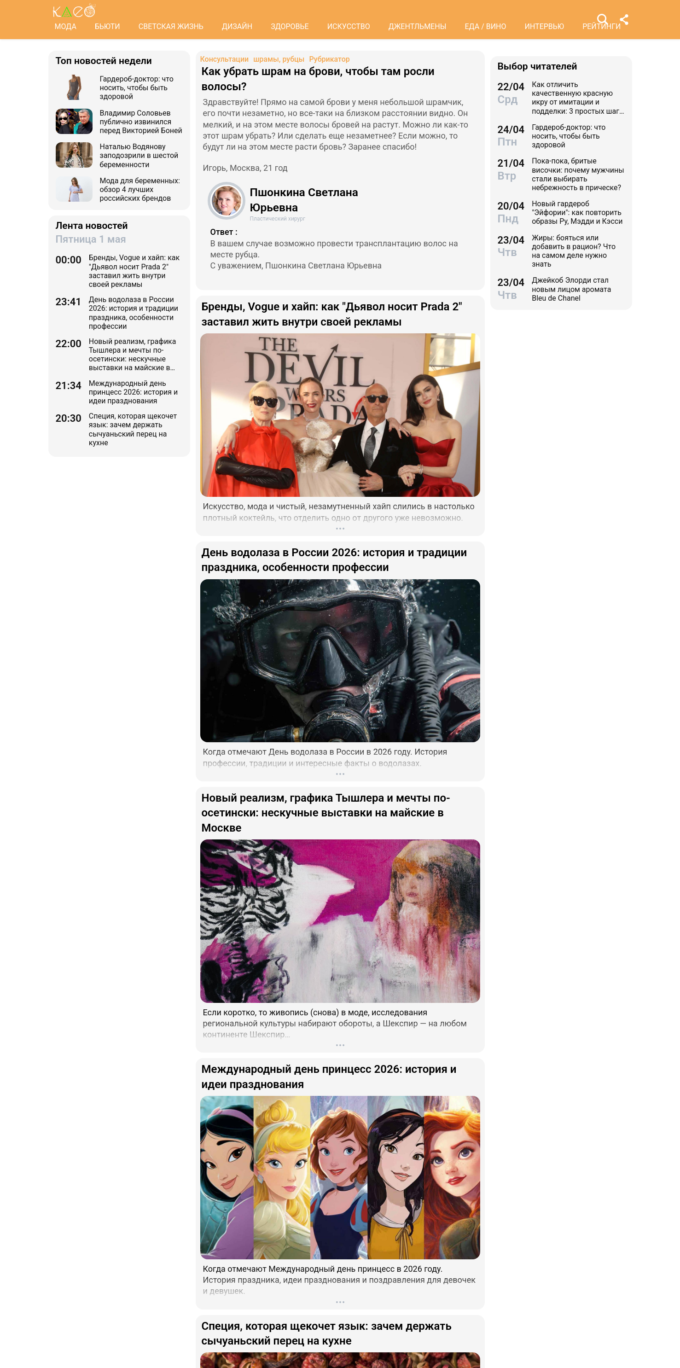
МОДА (65, 26)
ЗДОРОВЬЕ (290, 26)
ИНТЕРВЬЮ (544, 26)
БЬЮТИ (107, 26)
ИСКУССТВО (348, 26)
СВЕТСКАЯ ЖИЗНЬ (171, 26)
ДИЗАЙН (237, 26)
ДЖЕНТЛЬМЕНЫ (418, 26)
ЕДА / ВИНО (485, 26)
